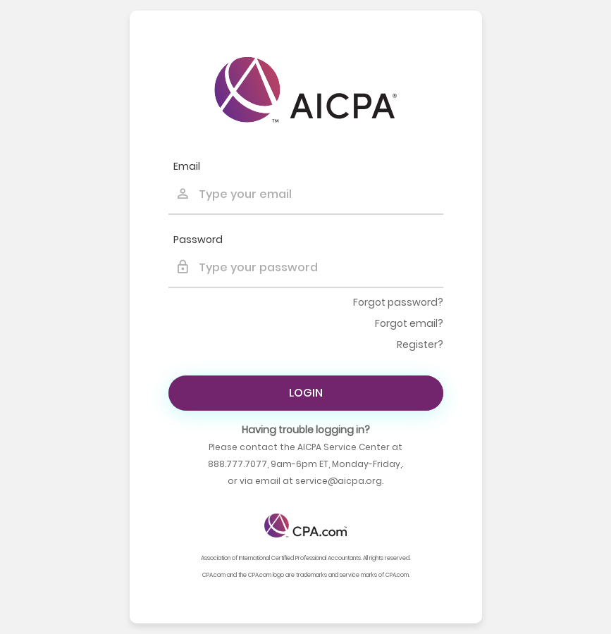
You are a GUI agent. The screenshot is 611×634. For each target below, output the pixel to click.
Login (306, 393)
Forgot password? (398, 302)
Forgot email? (409, 323)
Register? (420, 344)
